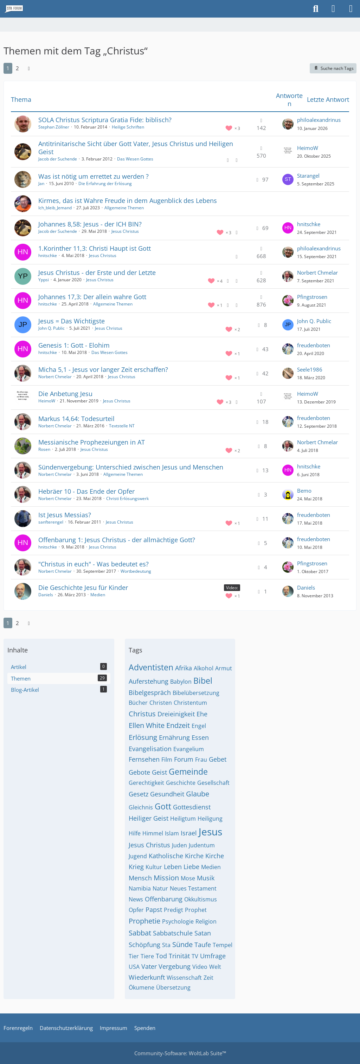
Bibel (202, 680)
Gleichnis (141, 807)
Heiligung (210, 818)
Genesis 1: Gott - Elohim (74, 345)
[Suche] (316, 9)
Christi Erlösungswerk (127, 498)
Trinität (179, 956)
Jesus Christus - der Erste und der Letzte (97, 272)
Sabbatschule (173, 933)
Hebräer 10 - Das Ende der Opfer (86, 491)
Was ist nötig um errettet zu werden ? (93, 176)
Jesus (210, 831)
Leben (173, 866)
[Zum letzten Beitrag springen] (288, 124)
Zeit (208, 977)
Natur (160, 888)
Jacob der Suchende (57, 159)
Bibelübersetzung (196, 693)
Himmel (152, 833)
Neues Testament (193, 888)
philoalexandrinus (319, 119)
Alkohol (203, 668)
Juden (179, 845)
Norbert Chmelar (317, 272)
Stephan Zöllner (53, 127)
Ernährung (174, 737)
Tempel (222, 945)
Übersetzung (173, 987)
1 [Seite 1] (7, 68)
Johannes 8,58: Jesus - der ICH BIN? (90, 224)
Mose (188, 878)
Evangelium (188, 749)
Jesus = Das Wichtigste (71, 321)
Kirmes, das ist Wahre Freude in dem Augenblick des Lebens (127, 200)
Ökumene (141, 987)
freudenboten (313, 345)
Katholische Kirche (176, 856)
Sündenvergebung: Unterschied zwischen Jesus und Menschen (130, 467)
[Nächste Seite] (28, 68)
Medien (97, 595)
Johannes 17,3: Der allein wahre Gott (92, 297)
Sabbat (140, 933)
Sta (166, 945)
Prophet (196, 910)
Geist (159, 772)
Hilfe (135, 833)
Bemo (304, 490)
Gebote (139, 772)
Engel (199, 726)
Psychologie (178, 921)
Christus (142, 713)
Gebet (217, 759)
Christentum (190, 703)
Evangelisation (150, 748)
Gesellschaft (213, 783)
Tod (161, 956)
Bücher (138, 703)
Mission (166, 877)
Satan (202, 933)
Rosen (44, 449)
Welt (215, 967)
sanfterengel (50, 522)
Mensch (140, 878)
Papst (154, 909)
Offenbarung (163, 899)
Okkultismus (200, 899)
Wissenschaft (184, 977)
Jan (41, 183)
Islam (172, 833)
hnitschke (308, 224)
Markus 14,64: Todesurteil (76, 418)
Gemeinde (188, 771)
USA (134, 967)
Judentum (202, 845)
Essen (200, 737)
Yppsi (43, 280)
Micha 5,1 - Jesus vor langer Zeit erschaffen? (103, 369)
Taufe (202, 944)
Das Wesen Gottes (135, 159)
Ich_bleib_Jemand (55, 208)
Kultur (154, 867)
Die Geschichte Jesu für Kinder (83, 587)
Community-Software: (180, 1053)
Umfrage (213, 956)
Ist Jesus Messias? (64, 515)
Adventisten (151, 667)
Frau (201, 759)
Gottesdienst (192, 807)
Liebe (191, 866)
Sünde (182, 944)
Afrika (183, 668)
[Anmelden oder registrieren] (333, 9)
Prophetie (144, 921)
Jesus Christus (125, 231)
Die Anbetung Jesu (65, 393)
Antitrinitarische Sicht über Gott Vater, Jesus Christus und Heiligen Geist (135, 147)
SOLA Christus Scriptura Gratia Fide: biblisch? (105, 120)
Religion (206, 921)
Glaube (197, 794)
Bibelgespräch (150, 692)
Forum (183, 759)
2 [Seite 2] (17, 68)
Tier (134, 956)
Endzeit (178, 725)
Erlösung (143, 737)
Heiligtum (183, 818)
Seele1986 (309, 369)
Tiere (147, 956)
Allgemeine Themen (124, 208)
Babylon (181, 681)
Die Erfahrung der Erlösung (105, 183)
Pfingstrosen (312, 296)
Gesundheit (167, 794)
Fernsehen (144, 759)
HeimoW (307, 147)
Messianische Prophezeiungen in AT (91, 442)
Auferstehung (148, 681)
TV (195, 956)
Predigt (173, 910)
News (136, 899)
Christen (160, 703)
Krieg (136, 866)
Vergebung (175, 966)
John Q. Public (51, 328)
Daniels (45, 595)
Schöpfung (144, 944)
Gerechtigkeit (146, 783)
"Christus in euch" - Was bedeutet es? (93, 564)
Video (199, 967)
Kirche (214, 856)
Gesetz (138, 794)
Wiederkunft (147, 977)
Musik (205, 878)
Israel (189, 833)
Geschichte (180, 783)
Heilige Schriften (128, 127)
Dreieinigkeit (176, 714)
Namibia (140, 888)
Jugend (138, 856)
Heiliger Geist (148, 818)
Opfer (136, 910)
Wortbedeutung (136, 571)
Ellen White (147, 725)
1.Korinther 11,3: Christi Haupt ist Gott (94, 248)
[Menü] (351, 9)
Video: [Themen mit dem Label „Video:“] (232, 588)
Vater (149, 966)
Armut (223, 668)
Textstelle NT (122, 426)
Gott (163, 806)
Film (166, 759)
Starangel (308, 175)
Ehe (202, 714)
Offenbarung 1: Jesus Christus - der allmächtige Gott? (116, 540)
